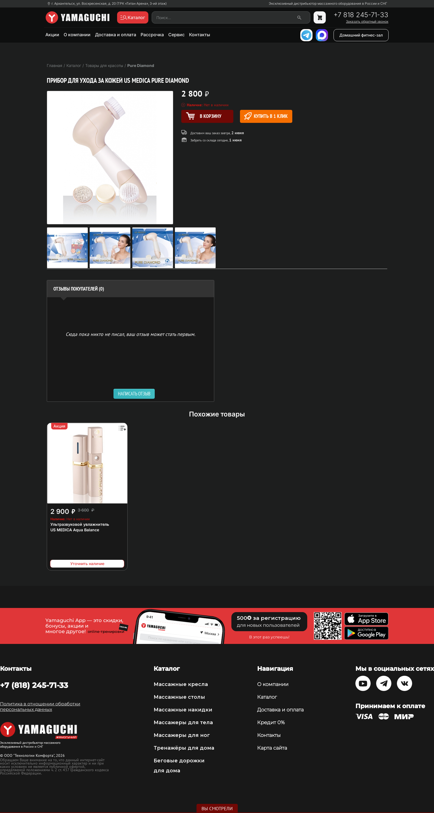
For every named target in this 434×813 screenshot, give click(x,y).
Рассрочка (152, 34)
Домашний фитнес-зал (361, 35)
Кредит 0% (271, 722)
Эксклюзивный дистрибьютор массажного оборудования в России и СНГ (328, 4)
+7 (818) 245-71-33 (34, 685)
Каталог (267, 697)
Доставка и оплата (115, 34)
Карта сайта (272, 748)
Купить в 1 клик (266, 116)
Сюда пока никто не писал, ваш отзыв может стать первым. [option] (130, 334)
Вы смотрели (217, 809)
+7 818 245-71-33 (361, 15)
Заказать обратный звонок (367, 22)
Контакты (199, 34)
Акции (52, 34)
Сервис (176, 34)
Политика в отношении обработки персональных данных (40, 706)
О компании (77, 34)
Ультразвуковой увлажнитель (79, 524)
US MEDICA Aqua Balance (74, 529)
